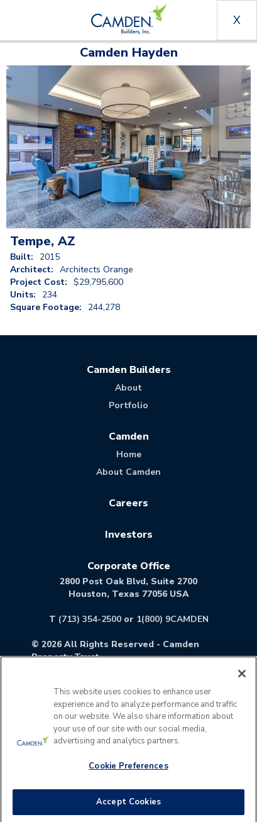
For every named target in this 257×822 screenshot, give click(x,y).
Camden (129, 436)
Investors (129, 535)
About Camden (128, 472)
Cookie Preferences (128, 769)
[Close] (242, 678)
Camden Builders (129, 370)
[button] (22, 146)
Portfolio (128, 405)
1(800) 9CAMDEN (172, 619)
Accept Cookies (128, 805)
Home (128, 454)
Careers (128, 503)
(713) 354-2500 (89, 619)
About (128, 388)
